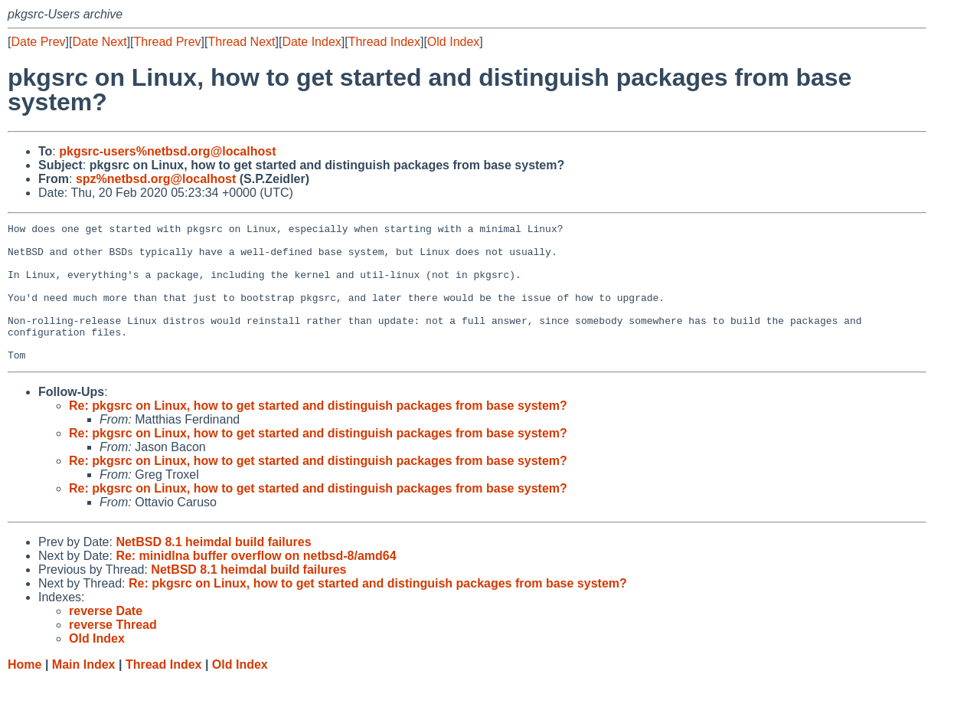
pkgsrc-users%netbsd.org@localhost (167, 151)
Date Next (99, 41)
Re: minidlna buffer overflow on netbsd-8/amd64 (256, 583)
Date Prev (38, 41)
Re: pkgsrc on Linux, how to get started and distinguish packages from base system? (318, 433)
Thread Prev (167, 41)
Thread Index (384, 41)
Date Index (311, 41)
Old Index (453, 41)
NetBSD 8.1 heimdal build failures (213, 569)
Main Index (84, 692)
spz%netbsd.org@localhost (156, 178)
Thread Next (241, 41)
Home (24, 692)
